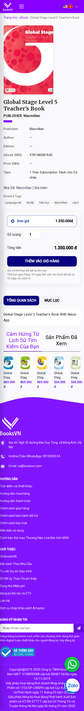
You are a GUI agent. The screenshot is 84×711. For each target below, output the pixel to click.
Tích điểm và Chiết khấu (16, 486)
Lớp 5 (75, 202)
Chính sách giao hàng (14, 508)
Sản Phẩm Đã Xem (61, 340)
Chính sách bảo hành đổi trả (19, 515)
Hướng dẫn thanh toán (15, 501)
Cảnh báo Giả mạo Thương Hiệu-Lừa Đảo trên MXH (34, 538)
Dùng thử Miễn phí (12, 586)
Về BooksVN (8, 556)
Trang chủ (10, 17)
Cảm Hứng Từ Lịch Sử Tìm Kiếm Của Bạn (22, 340)
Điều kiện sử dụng (12, 530)
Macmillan (61, 202)
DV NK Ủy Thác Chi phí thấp (18, 578)
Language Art (13, 202)
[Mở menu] (21, 6)
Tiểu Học (44, 202)
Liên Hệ (5, 600)
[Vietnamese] (70, 6)
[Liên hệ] (79, 628)
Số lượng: (14, 234)
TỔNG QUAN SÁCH (21, 300)
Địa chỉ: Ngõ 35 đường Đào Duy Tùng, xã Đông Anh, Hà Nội (45, 445)
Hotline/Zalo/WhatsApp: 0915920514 (34, 456)
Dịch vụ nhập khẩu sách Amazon (22, 608)
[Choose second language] (76, 6)
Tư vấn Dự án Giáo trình (16, 571)
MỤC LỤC (51, 300)
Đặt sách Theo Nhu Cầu (16, 564)
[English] (65, 6)
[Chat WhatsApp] (72, 664)
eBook (23, 17)
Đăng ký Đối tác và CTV (15, 593)
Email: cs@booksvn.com (25, 466)
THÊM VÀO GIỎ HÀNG (42, 261)
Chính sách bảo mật (13, 523)
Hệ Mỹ (30, 202)
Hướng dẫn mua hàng (15, 493)
